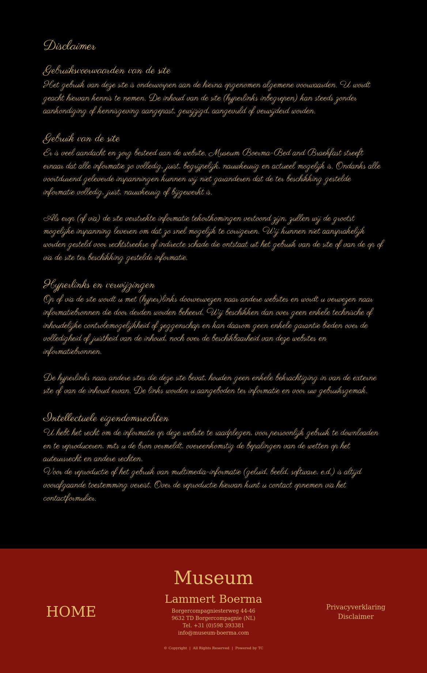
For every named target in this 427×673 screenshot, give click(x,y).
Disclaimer (356, 616)
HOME (71, 611)
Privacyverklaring (355, 607)
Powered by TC (249, 648)
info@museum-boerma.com (213, 633)
